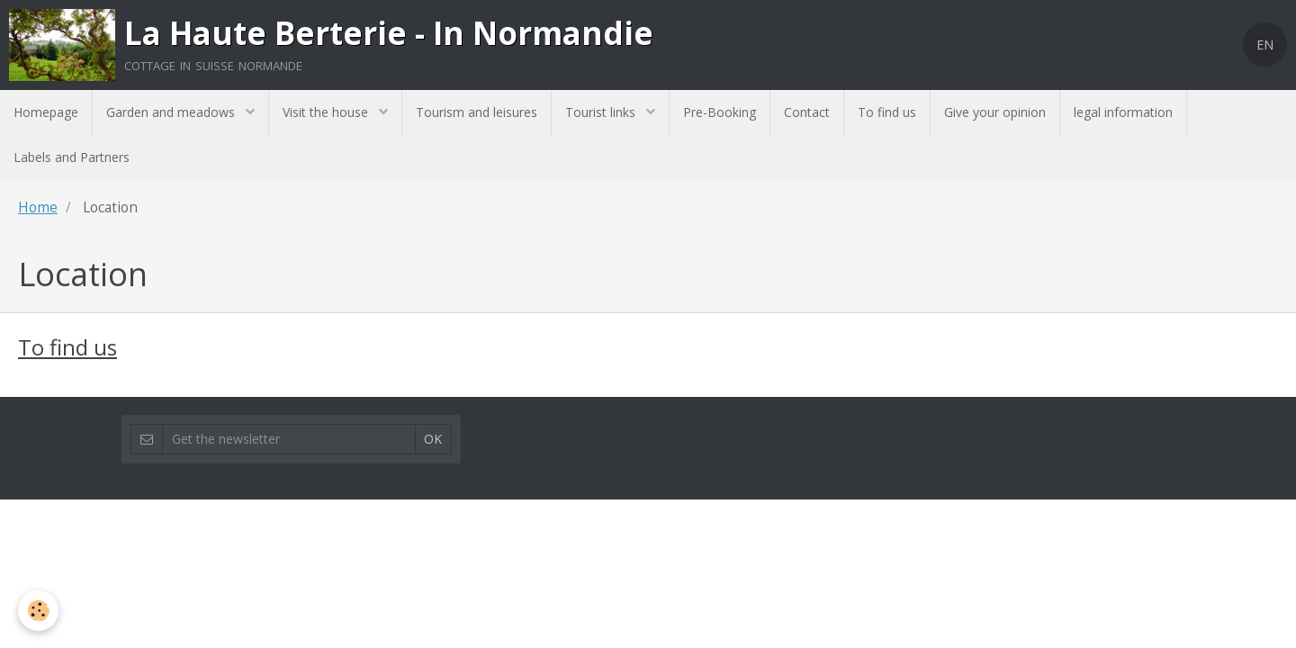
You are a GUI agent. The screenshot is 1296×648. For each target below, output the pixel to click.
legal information (1123, 112)
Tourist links (602, 112)
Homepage (46, 112)
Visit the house (327, 112)
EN (1265, 44)
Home (38, 207)
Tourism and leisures (476, 112)
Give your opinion (995, 112)
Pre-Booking (719, 112)
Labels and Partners (72, 157)
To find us (887, 112)
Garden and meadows (172, 112)
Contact (807, 112)
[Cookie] (38, 610)
